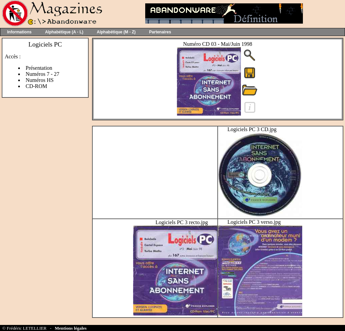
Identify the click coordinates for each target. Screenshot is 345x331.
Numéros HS (40, 80)
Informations (19, 32)
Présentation (39, 68)
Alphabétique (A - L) (64, 32)
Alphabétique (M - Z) (116, 32)
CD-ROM (36, 86)
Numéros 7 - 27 (42, 74)
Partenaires (160, 32)
